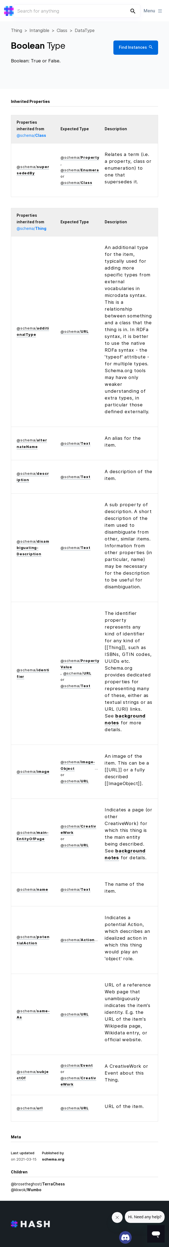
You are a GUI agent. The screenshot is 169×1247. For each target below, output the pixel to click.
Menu (153, 10)
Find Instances (136, 47)
